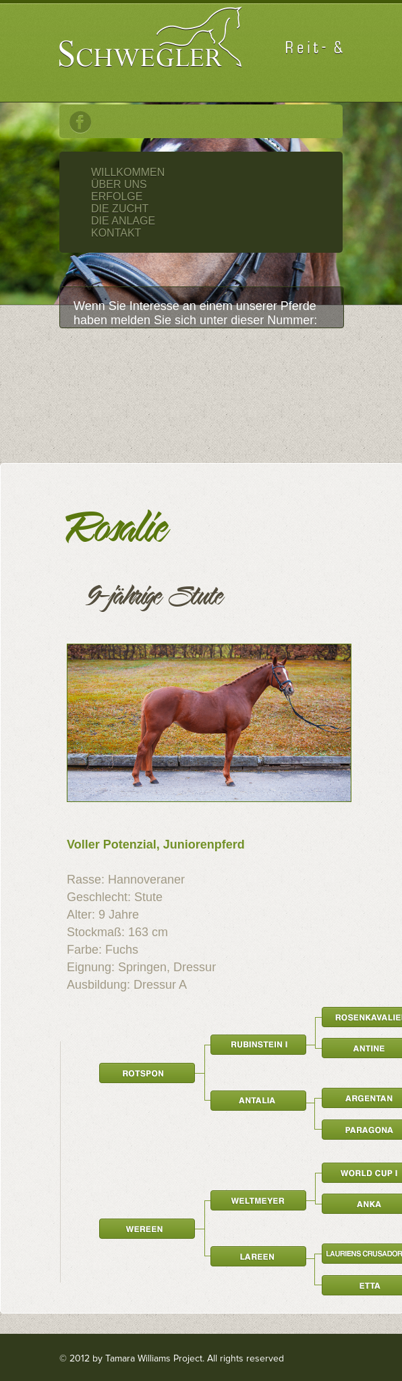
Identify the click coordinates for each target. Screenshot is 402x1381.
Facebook (80, 122)
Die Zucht (119, 208)
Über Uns (119, 184)
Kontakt (116, 233)
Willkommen (128, 172)
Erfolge (116, 196)
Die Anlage (123, 220)
